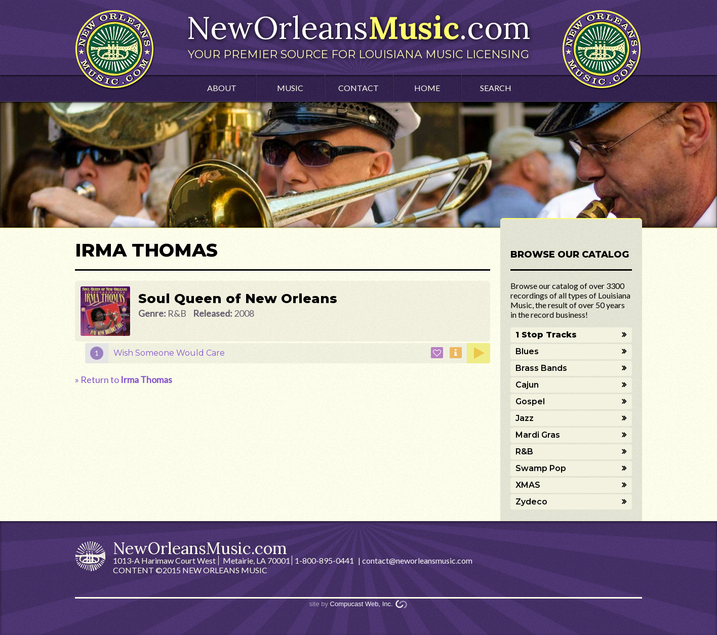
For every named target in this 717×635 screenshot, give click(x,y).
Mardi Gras (537, 435)
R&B (524, 451)
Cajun (527, 385)
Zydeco (531, 501)
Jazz (524, 418)
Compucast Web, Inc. (361, 604)
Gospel (530, 401)
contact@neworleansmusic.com (417, 560)
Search (495, 88)
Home (427, 88)
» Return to (123, 379)
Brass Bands (541, 368)
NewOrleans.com (358, 34)
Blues (527, 351)
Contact (358, 88)
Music (290, 88)
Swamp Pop (540, 468)
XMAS (527, 485)
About (221, 88)
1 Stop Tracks (546, 335)
